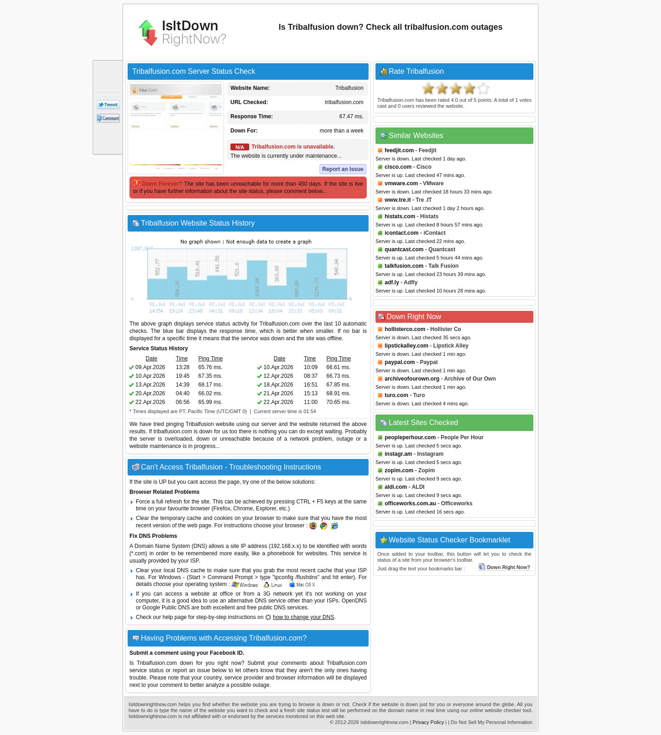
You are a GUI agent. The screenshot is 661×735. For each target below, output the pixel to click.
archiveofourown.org (412, 379)
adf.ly (392, 282)
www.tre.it (398, 200)
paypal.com (400, 362)
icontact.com (402, 233)
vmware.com (401, 183)
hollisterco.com (405, 329)
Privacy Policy (428, 722)
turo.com (396, 395)
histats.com (400, 216)
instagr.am (398, 454)
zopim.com (399, 470)
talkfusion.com (404, 266)
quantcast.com (404, 249)
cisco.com (398, 167)
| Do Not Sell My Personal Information (490, 722)
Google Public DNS (166, 607)
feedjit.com (399, 150)
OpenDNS (354, 600)
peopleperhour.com (410, 437)
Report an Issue (343, 169)
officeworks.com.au (410, 503)
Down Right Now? (504, 567)
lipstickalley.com (406, 346)
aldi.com (396, 487)
